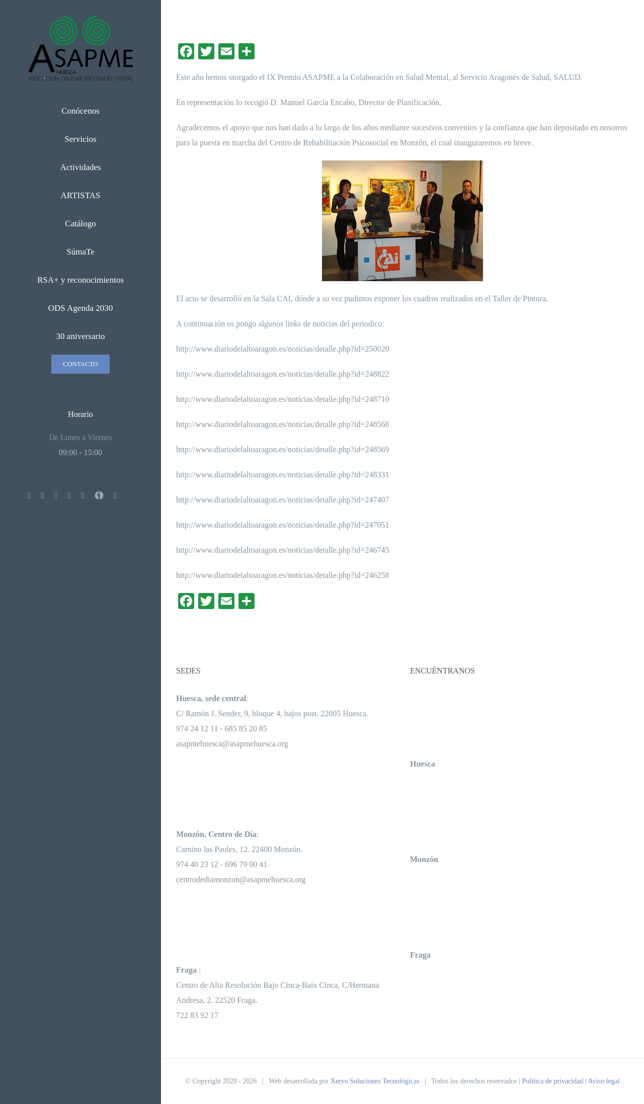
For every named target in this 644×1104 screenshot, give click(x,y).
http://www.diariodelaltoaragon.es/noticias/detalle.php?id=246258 (282, 575)
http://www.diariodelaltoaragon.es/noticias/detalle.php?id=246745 (282, 550)
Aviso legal (604, 1081)
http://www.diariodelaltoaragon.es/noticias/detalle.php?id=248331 (282, 474)
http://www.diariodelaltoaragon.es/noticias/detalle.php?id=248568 (282, 424)
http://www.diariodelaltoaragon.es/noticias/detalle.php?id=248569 (282, 449)
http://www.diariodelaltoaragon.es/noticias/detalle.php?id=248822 (282, 374)
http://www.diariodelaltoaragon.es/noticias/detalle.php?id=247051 (282, 525)
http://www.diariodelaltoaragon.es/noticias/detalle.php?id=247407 (282, 499)
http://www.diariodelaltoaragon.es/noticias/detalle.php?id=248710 (282, 399)
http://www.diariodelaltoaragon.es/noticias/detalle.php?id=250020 (282, 349)
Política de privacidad (552, 1081)
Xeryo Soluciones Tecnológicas (375, 1081)
